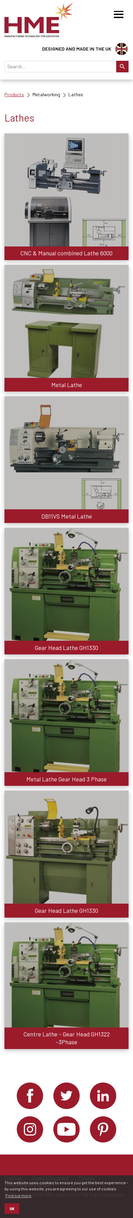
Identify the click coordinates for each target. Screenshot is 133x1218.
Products (14, 94)
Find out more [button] (18, 1195)
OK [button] (12, 1208)
